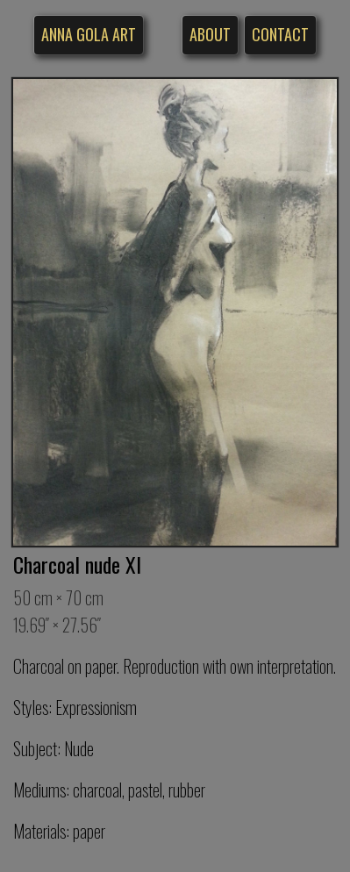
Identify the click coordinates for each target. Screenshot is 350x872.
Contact (280, 34)
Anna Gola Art (88, 34)
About (210, 34)
